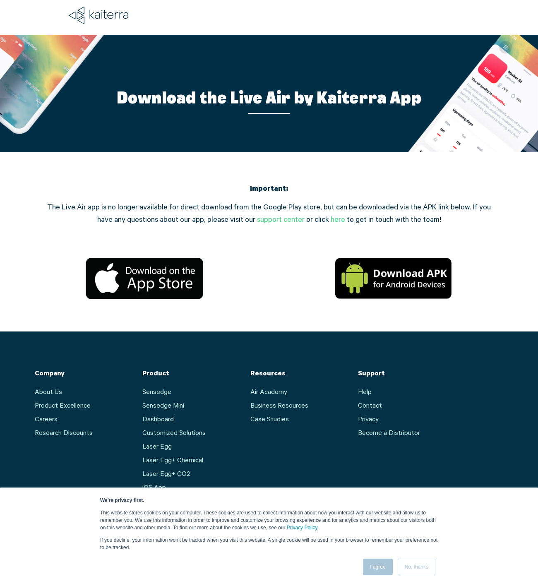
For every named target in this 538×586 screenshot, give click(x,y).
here (338, 220)
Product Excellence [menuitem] (63, 406)
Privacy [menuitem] (368, 420)
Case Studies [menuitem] (269, 420)
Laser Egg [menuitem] (157, 447)
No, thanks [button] (416, 567)
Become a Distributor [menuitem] (389, 433)
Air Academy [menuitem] (268, 392)
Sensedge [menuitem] (156, 392)
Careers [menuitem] (46, 420)
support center (281, 220)
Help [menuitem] (365, 392)
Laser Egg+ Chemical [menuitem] (172, 461)
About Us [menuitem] (48, 392)
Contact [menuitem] (370, 406)
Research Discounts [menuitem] (64, 433)
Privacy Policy (302, 528)
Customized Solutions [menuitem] (174, 433)
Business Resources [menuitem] (279, 406)
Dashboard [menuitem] (158, 420)
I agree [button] (377, 567)
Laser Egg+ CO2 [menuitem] (166, 474)
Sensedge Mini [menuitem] (163, 406)
